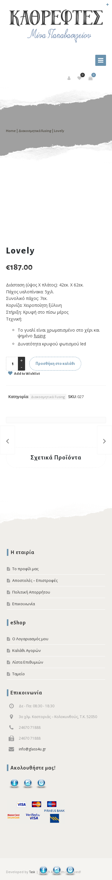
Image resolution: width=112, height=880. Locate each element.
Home (11, 131)
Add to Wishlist (26, 374)
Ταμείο (18, 673)
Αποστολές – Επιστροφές (35, 580)
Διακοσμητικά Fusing (35, 131)
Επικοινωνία (23, 603)
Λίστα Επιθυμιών (27, 662)
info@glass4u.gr (32, 749)
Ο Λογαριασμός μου (30, 638)
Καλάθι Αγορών (26, 650)
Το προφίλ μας (25, 568)
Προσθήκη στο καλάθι (55, 364)
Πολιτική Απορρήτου (31, 592)
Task (32, 872)
